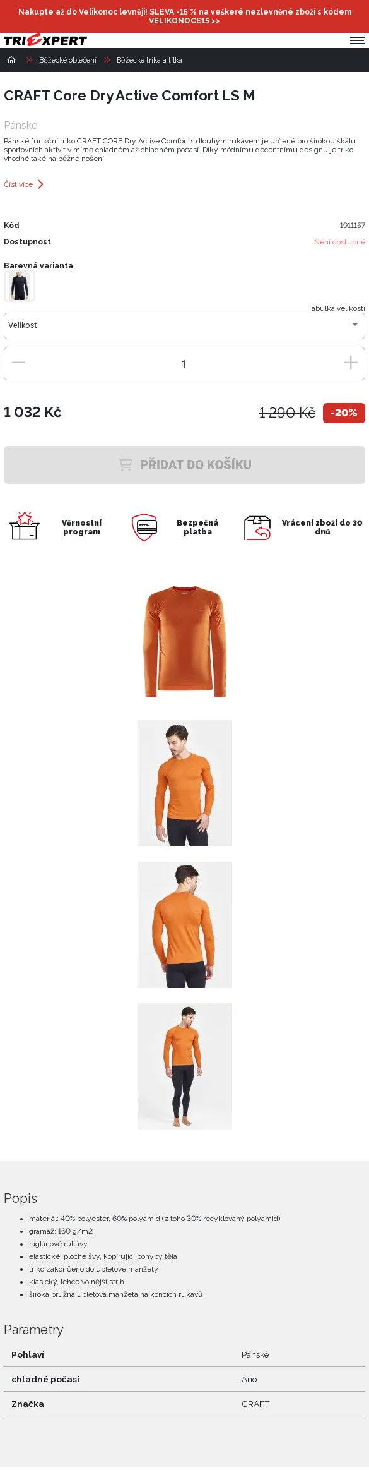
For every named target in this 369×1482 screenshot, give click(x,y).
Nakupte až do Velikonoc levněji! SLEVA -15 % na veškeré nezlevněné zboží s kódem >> (184, 16)
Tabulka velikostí (336, 308)
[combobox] (184, 329)
